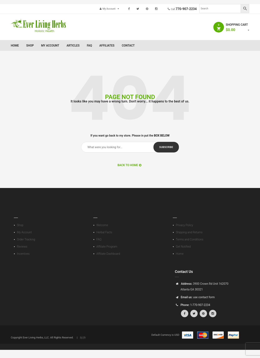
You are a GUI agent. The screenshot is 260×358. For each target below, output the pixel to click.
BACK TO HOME (130, 165)
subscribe (166, 147)
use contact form (203, 297)
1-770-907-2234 (200, 305)
